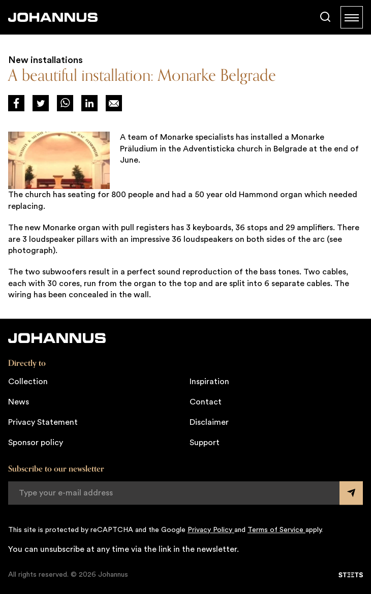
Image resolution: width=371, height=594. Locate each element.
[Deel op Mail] (114, 103)
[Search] (325, 17)
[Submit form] (351, 493)
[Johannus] (53, 17)
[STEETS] (350, 574)
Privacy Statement (43, 422)
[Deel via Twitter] (41, 103)
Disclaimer (209, 422)
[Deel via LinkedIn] (89, 103)
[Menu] (352, 17)
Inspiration (209, 382)
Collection (28, 382)
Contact (206, 402)
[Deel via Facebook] (16, 103)
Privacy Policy (211, 530)
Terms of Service (276, 530)
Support (205, 443)
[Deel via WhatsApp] (65, 103)
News (18, 402)
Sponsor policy (35, 443)
